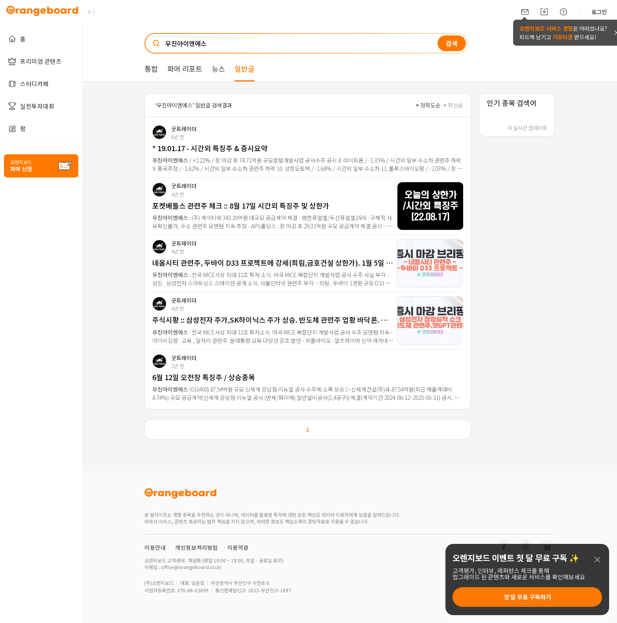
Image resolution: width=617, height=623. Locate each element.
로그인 (599, 12)
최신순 (453, 105)
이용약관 (238, 547)
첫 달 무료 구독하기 (527, 597)
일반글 (245, 68)
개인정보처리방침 (196, 547)
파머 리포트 (184, 68)
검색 (452, 43)
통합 (151, 68)
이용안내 (155, 547)
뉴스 (218, 68)
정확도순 (428, 105)
